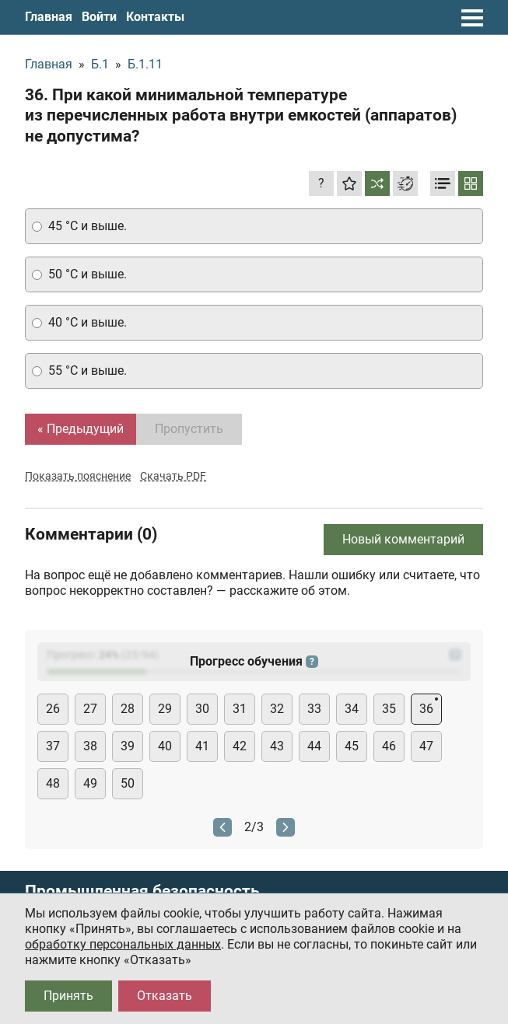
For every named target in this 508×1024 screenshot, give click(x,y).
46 (389, 746)
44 (314, 746)
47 (426, 746)
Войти (99, 16)
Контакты (155, 16)
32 (277, 708)
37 (53, 746)
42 (240, 746)
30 (202, 708)
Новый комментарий (403, 539)
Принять (68, 995)
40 (165, 746)
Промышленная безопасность (142, 891)
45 (352, 746)
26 (53, 708)
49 (90, 783)
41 (202, 746)
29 (165, 708)
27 (90, 708)
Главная (48, 16)
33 (314, 708)
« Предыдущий (80, 428)
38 (90, 746)
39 (128, 746)
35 (389, 708)
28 (128, 708)
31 (240, 708)
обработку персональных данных (123, 944)
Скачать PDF (173, 476)
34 (352, 708)
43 (277, 746)
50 (128, 783)
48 (53, 783)
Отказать (164, 995)
